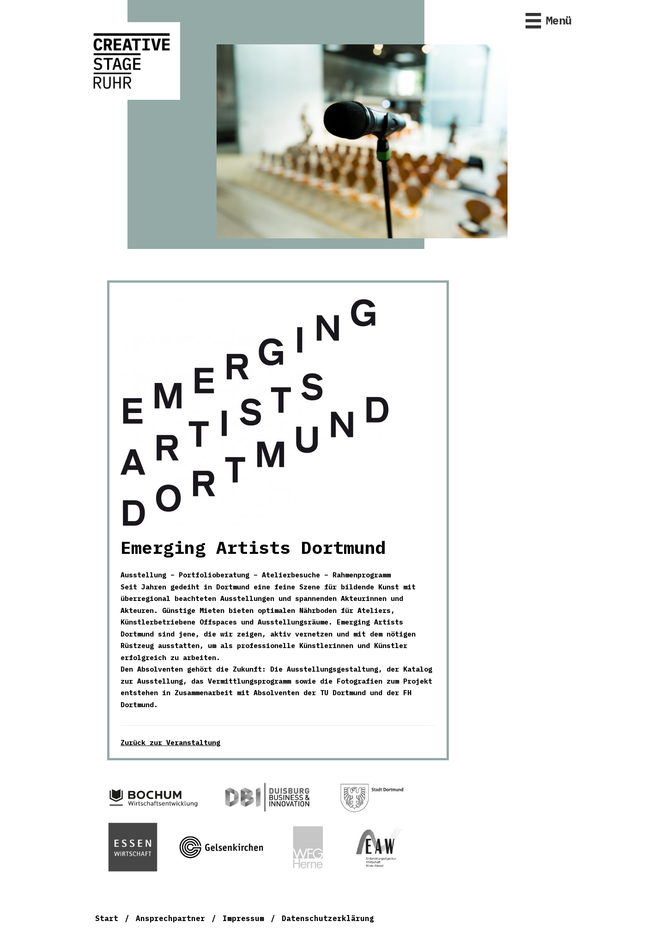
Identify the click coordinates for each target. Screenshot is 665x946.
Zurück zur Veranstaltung (170, 742)
